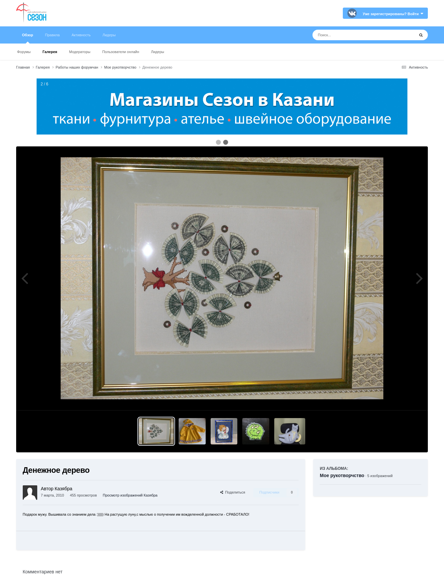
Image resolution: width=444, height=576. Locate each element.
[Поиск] (351, 35)
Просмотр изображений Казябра (130, 495)
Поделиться (232, 492)
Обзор (27, 38)
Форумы (24, 52)
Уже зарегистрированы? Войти (393, 14)
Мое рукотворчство (342, 475)
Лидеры (157, 52)
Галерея (50, 52)
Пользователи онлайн (120, 52)
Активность (81, 35)
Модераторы (79, 52)
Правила (52, 35)
